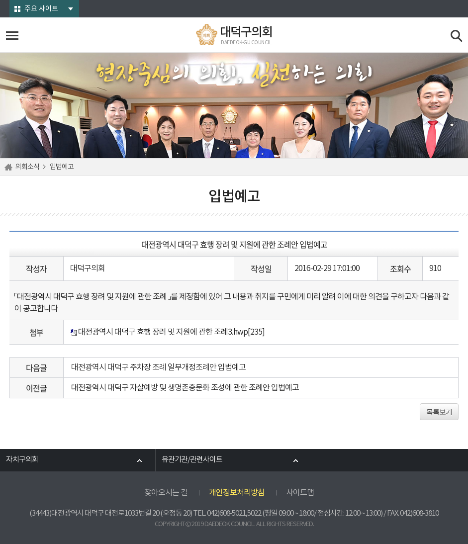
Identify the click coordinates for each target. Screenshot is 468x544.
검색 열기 (457, 36)
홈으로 (9, 167)
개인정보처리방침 (237, 492)
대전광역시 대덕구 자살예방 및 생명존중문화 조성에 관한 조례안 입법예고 (185, 387)
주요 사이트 (41, 9)
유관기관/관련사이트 (192, 460)
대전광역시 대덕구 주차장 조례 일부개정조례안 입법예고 (158, 367)
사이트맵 (300, 492)
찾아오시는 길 (165, 492)
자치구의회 (22, 460)
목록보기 (439, 412)
